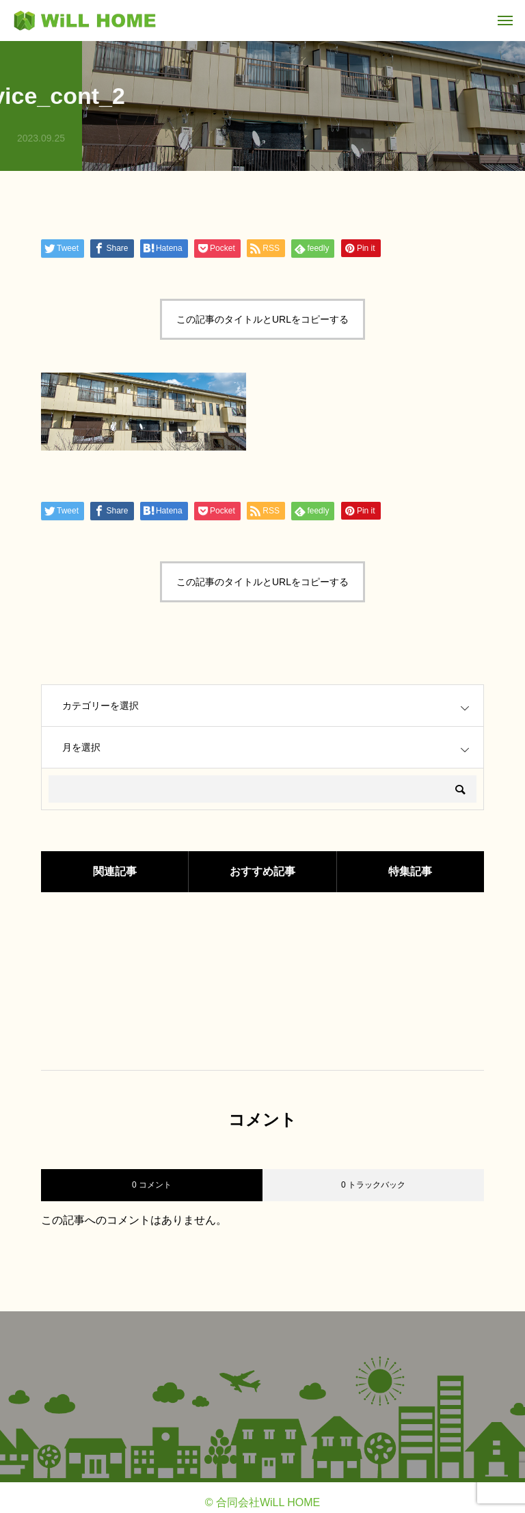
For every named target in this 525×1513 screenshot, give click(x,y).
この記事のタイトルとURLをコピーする (262, 319)
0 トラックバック (373, 1185)
